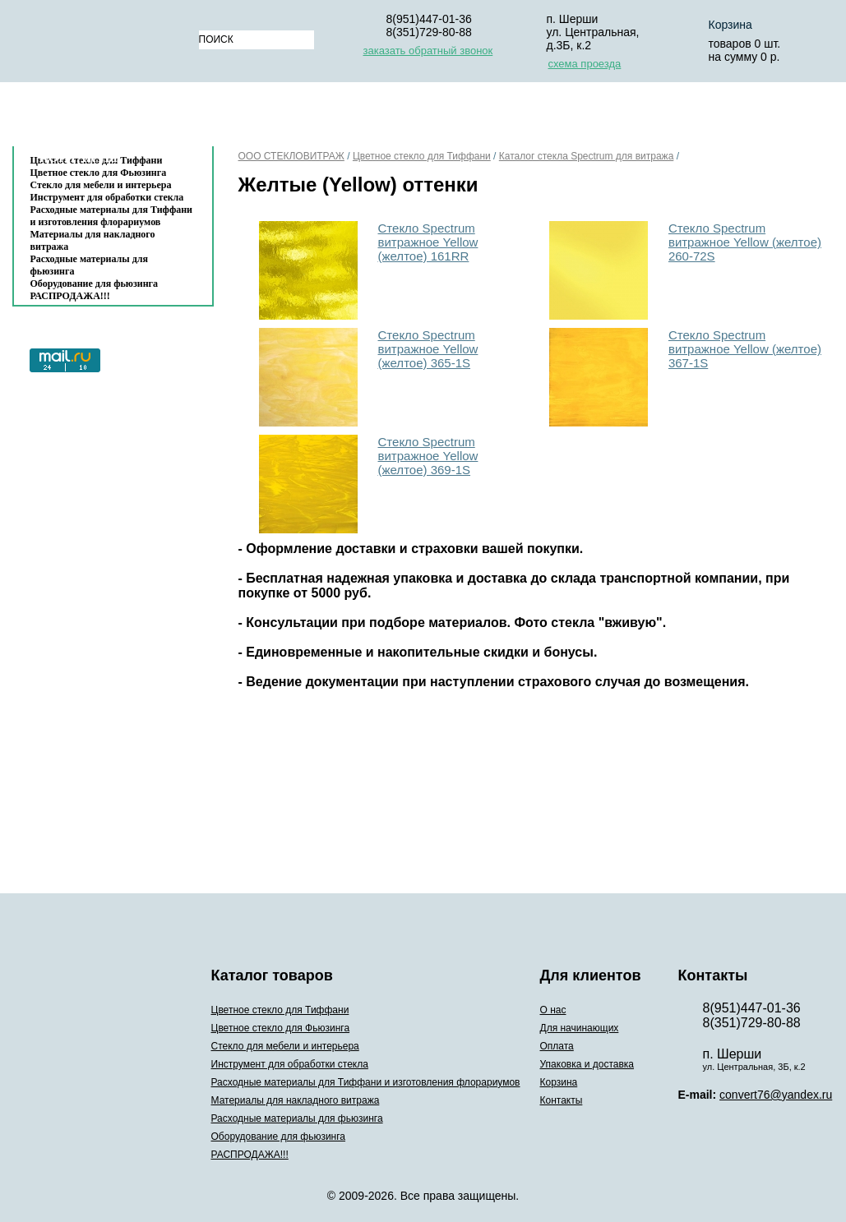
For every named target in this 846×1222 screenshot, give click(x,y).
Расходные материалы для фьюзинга (89, 265)
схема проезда (585, 64)
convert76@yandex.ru (775, 1094)
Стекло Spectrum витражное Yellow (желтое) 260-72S (744, 242)
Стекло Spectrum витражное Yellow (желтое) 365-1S (428, 349)
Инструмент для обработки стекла (107, 197)
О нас (238, 118)
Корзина (706, 118)
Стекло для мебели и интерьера (101, 185)
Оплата (451, 118)
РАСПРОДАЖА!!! (70, 296)
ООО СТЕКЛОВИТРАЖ (291, 156)
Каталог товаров (104, 118)
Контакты (78, 157)
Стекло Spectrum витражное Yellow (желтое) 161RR (428, 242)
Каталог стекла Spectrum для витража (586, 156)
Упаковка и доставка (577, 118)
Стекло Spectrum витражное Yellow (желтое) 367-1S (744, 349)
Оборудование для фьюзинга (94, 283)
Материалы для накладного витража (92, 240)
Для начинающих (341, 118)
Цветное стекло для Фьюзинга (280, 1028)
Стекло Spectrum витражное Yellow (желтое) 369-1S (428, 456)
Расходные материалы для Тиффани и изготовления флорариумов (111, 216)
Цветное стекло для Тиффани (422, 156)
